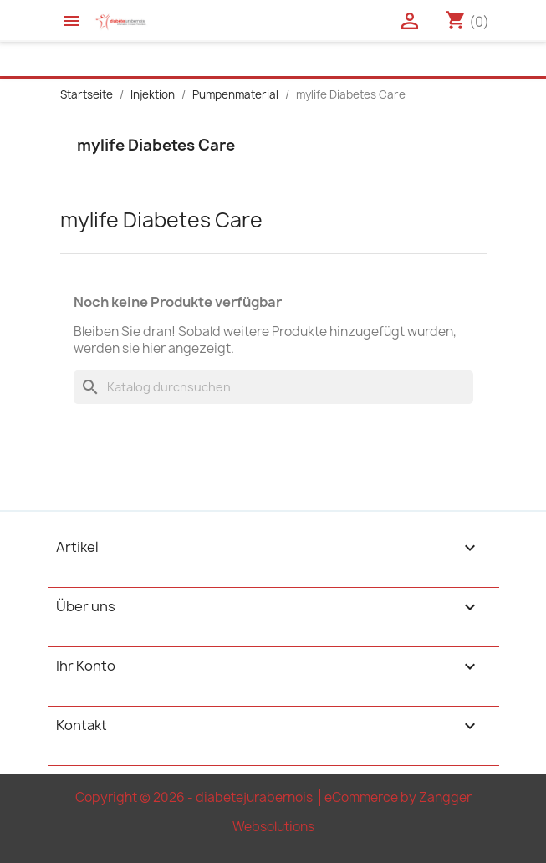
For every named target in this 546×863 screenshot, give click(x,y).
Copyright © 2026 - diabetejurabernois (195, 797)
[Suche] (273, 387)
